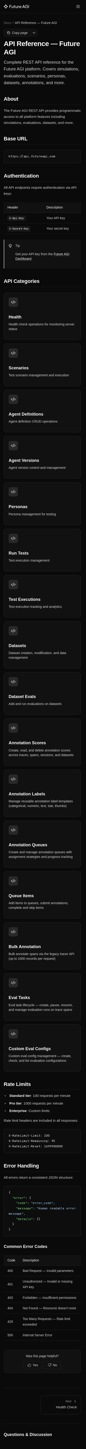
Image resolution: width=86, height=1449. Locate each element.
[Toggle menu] (78, 6)
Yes (33, 1365)
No (52, 1365)
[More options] (34, 32)
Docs (7, 23)
